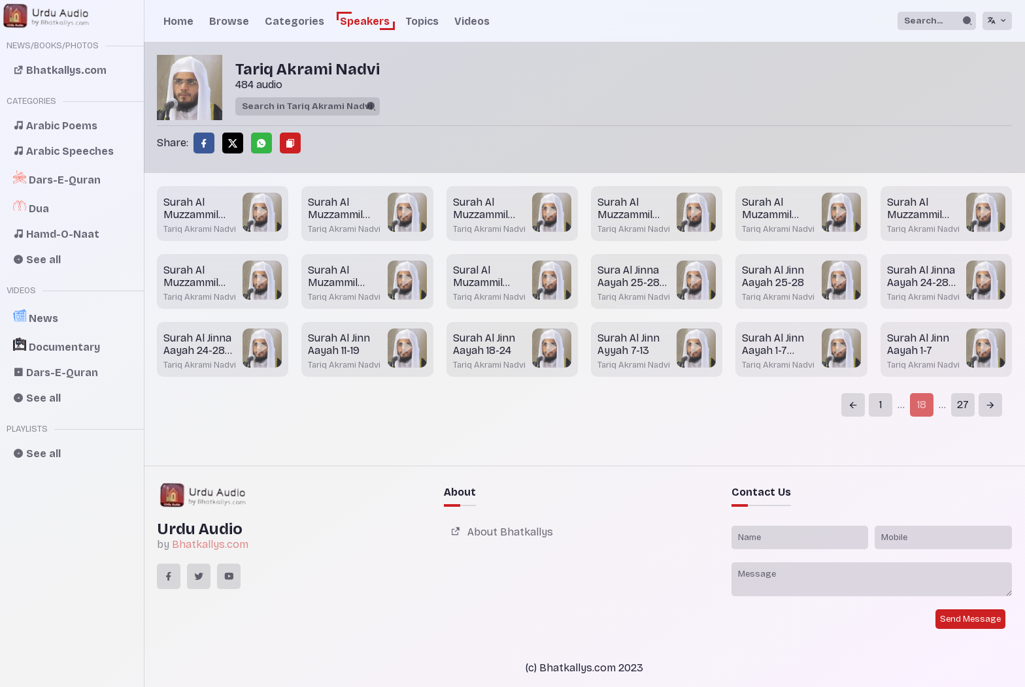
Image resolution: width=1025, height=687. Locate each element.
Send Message (970, 619)
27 (963, 404)
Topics (422, 21)
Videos (472, 21)
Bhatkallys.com (210, 544)
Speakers (365, 21)
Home (178, 21)
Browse (229, 21)
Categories (294, 21)
